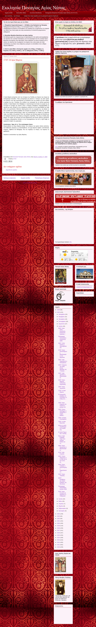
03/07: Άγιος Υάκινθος (61, 474)
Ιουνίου (61, 499)
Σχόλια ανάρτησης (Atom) (30, 182)
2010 (58, 547)
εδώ (70, 242)
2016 (58, 532)
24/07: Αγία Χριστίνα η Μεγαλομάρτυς (62, 375)
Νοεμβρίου (62, 316)
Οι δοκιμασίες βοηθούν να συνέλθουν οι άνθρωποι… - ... (62, 397)
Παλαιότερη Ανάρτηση (42, 178)
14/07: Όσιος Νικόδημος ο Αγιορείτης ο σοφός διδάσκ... (62, 412)
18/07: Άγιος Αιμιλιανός (61, 387)
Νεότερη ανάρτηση (9, 178)
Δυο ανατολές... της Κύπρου (12, 16)
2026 (58, 309)
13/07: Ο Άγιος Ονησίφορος (62, 418)
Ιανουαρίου (62, 511)
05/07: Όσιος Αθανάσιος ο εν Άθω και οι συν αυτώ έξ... (62, 459)
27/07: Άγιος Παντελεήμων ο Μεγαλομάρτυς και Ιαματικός (62, 353)
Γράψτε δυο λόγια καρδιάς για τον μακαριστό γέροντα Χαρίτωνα (41, 16)
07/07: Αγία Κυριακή (61, 453)
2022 (58, 518)
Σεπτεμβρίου (62, 321)
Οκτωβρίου (62, 319)
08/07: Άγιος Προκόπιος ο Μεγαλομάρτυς (62, 448)
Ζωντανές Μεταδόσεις (36, 13)
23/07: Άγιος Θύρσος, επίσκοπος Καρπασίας (62, 382)
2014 (58, 537)
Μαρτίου (61, 506)
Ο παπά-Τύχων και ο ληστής (62, 432)
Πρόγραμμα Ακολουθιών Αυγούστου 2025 (62, 339)
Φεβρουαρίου (62, 508)
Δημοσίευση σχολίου (11, 170)
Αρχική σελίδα (9, 13)
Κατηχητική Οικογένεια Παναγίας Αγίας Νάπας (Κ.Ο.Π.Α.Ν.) (61, 13)
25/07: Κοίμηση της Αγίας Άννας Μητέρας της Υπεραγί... (62, 367)
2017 (58, 530)
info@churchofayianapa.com (84, 287)
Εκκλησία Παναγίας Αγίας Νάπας (33, 7)
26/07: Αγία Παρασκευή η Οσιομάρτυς (62, 361)
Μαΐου (60, 501)
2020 (58, 523)
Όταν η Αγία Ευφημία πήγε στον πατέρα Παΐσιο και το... (61, 439)
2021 (58, 521)
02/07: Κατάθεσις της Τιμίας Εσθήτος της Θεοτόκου (62, 481)
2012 (58, 542)
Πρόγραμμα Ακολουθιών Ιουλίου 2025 (62, 488)
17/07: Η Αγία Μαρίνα (62, 391)
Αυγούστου (62, 323)
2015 (58, 535)
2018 (58, 528)
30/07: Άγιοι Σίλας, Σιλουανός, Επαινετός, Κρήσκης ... (62, 331)
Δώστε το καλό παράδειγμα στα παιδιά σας (62, 427)
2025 (58, 312)
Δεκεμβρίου (62, 314)
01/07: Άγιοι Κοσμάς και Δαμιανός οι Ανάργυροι (62, 494)
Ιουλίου (61, 326)
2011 (58, 544)
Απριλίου (61, 503)
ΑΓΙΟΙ (14, 158)
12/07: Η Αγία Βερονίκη (62, 422)
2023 (58, 516)
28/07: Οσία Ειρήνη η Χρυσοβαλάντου (62, 345)
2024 (58, 514)
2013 (58, 540)
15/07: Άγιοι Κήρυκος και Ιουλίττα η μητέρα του (62, 405)
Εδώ (56, 146)
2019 (58, 525)
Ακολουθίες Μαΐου (21, 13)
